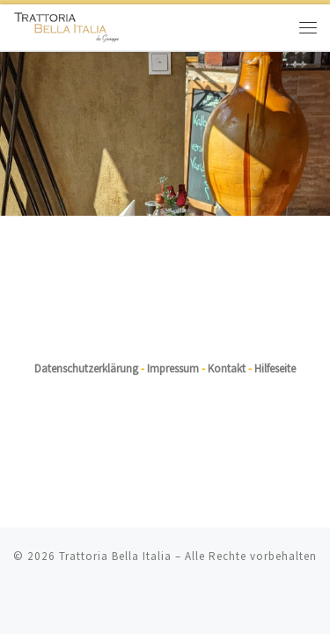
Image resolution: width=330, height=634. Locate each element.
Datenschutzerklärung (86, 342)
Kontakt (227, 342)
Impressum (173, 342)
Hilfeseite (275, 342)
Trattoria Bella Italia (115, 530)
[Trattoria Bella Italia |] (66, 25)
